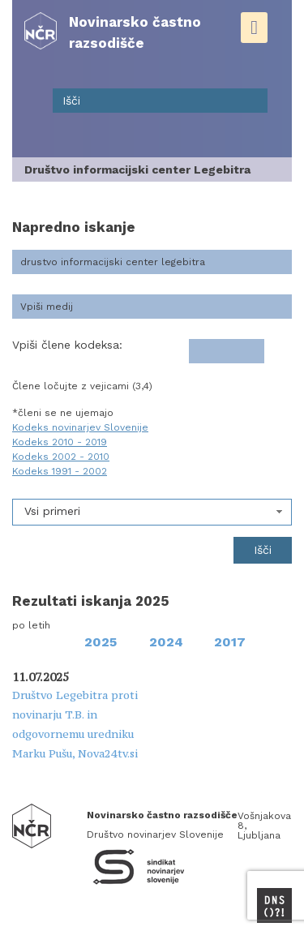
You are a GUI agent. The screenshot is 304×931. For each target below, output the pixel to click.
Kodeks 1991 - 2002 (59, 471)
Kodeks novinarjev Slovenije (80, 427)
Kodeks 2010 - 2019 (59, 442)
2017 (230, 642)
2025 (100, 642)
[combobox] (152, 512)
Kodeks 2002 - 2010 (60, 456)
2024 (166, 642)
